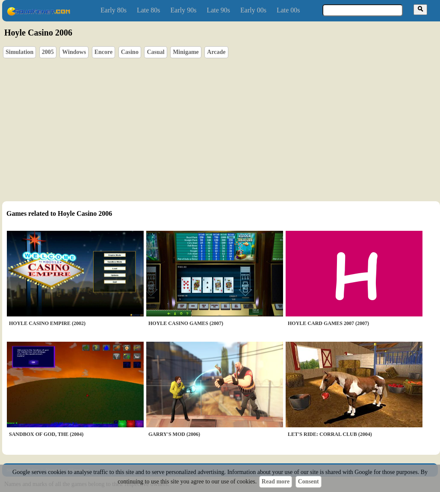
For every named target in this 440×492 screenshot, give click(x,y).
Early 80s (113, 10)
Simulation (19, 52)
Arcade (216, 52)
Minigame (186, 52)
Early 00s (253, 10)
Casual (155, 52)
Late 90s (218, 10)
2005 (48, 52)
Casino (130, 52)
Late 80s (148, 10)
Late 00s (288, 10)
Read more (275, 481)
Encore (103, 52)
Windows (74, 52)
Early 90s (184, 10)
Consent (308, 481)
